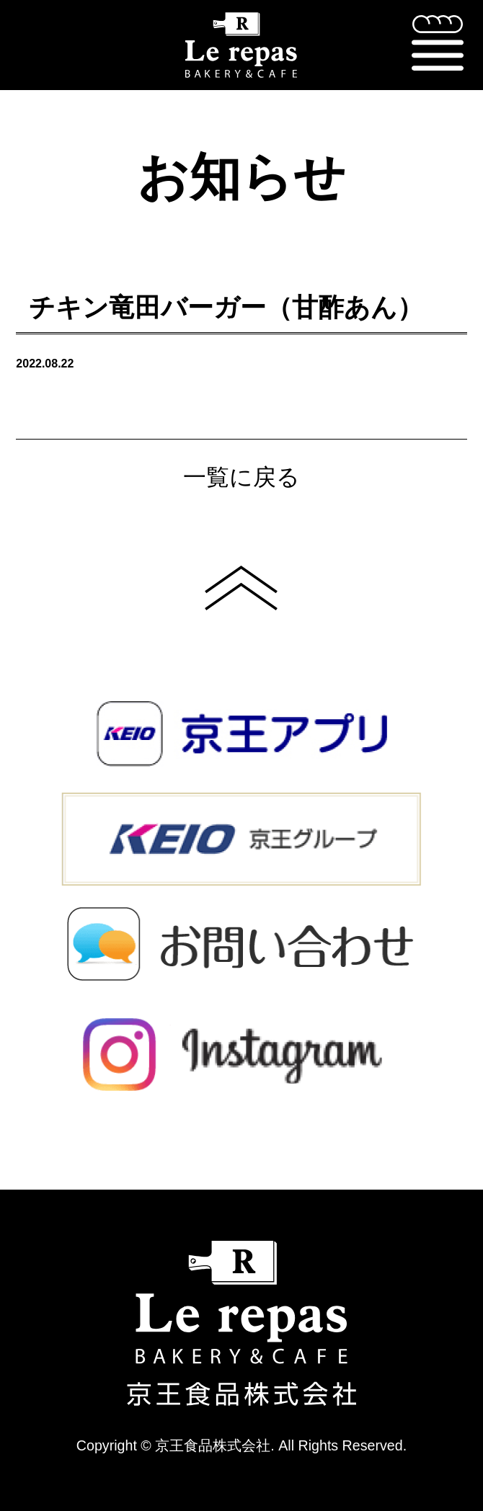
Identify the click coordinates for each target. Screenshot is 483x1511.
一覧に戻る (241, 477)
